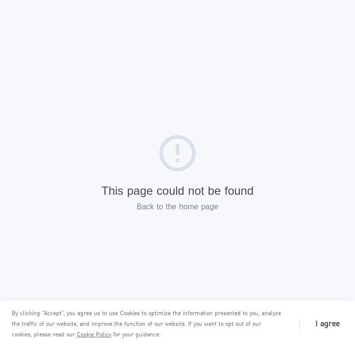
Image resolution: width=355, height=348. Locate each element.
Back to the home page (178, 207)
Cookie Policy (94, 335)
